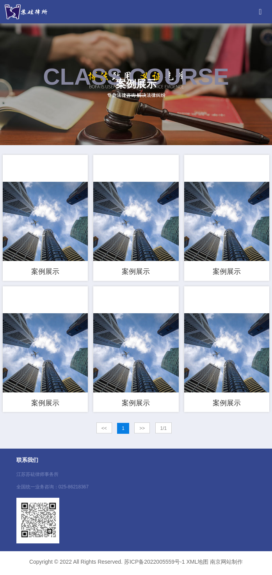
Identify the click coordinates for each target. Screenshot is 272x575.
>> (142, 431)
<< (104, 431)
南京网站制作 (226, 564)
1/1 (163, 431)
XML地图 (197, 564)
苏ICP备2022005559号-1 (154, 564)
